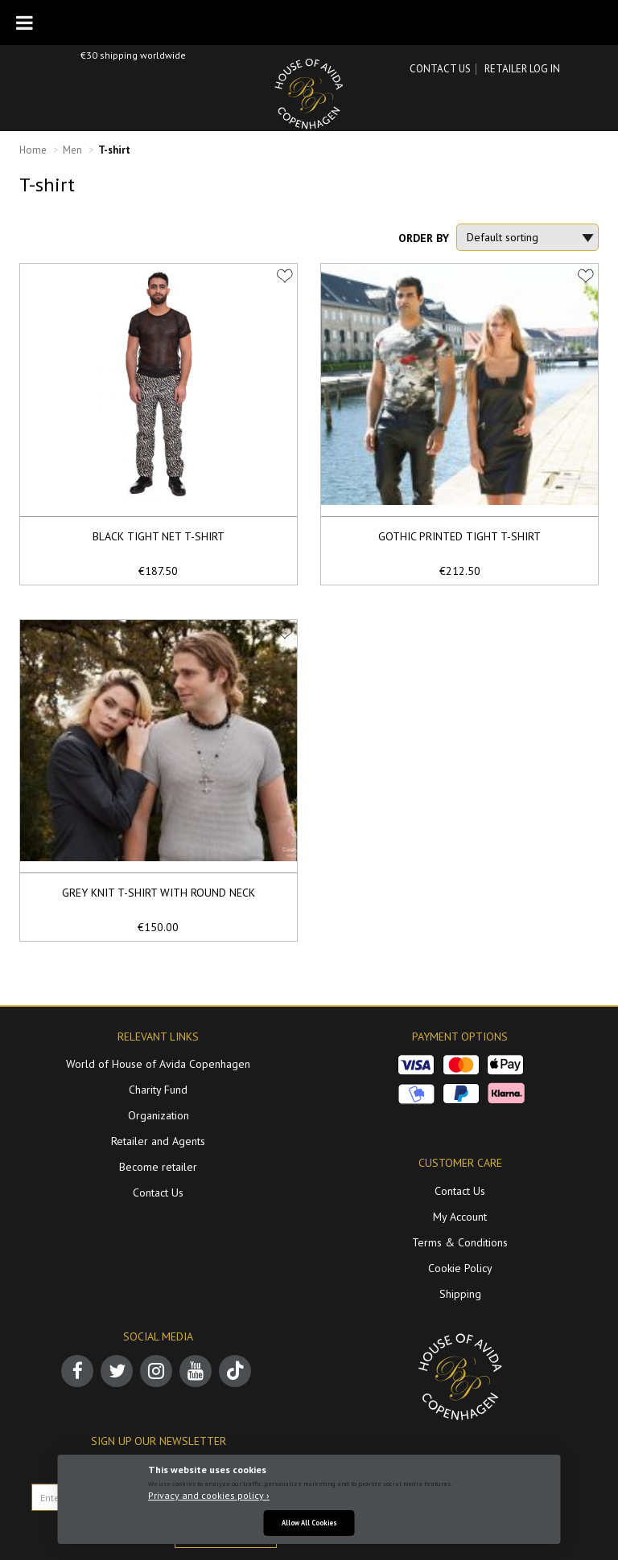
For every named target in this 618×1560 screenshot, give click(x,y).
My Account (460, 1216)
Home (33, 150)
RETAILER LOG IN (522, 69)
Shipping (460, 1294)
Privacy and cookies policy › (209, 1495)
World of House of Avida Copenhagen (158, 1064)
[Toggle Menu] (24, 22)
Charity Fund (158, 1089)
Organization (158, 1115)
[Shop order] (527, 237)
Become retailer (158, 1167)
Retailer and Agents (158, 1141)
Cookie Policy (460, 1268)
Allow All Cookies (309, 1522)
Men (72, 150)
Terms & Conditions (460, 1242)
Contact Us (440, 69)
